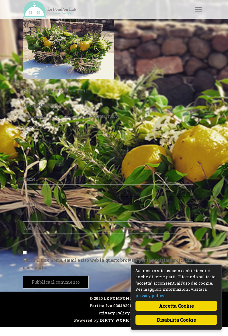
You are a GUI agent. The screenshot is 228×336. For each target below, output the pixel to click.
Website (31, 228)
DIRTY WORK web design (127, 320)
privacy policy (149, 295)
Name (29, 179)
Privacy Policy (114, 312)
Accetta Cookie (176, 306)
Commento (34, 127)
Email (29, 203)
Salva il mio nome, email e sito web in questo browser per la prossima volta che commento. (108, 263)
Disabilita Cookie (176, 320)
